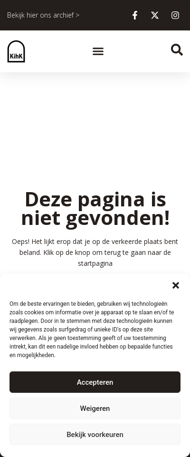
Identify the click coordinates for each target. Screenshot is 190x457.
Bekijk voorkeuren (95, 434)
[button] (175, 285)
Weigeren (95, 408)
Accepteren (95, 382)
